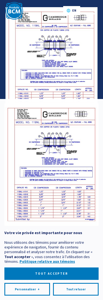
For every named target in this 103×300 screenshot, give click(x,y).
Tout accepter (51, 266)
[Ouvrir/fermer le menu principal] (92, 10)
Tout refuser (76, 281)
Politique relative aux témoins (47, 253)
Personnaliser (27, 281)
